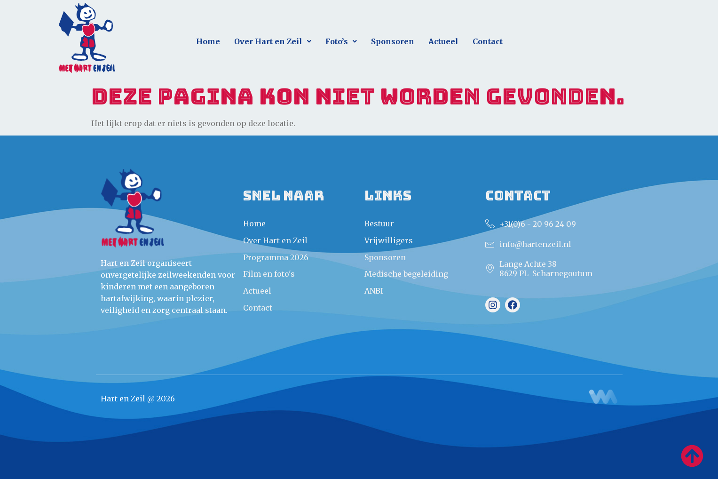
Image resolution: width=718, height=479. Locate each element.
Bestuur (379, 223)
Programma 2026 (275, 257)
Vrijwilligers (388, 240)
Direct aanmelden (603, 37)
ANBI (373, 290)
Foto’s (341, 41)
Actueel (443, 41)
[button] (272, 42)
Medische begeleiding (406, 274)
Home (208, 41)
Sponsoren (392, 41)
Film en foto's (269, 274)
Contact (488, 41)
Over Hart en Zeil (272, 41)
